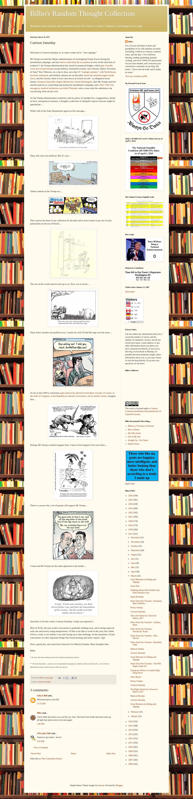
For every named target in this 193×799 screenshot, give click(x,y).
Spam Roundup (137, 597)
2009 (130, 751)
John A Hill (42, 696)
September (135, 550)
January (134, 716)
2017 (130, 534)
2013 (130, 734)
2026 (130, 495)
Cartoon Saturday (44, 682)
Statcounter (130, 292)
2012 (130, 738)
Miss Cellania (133, 430)
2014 (130, 730)
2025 (130, 500)
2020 (130, 521)
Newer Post (36, 753)
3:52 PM (40, 741)
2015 (130, 726)
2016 (130, 721)
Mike (39, 713)
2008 (130, 755)
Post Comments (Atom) (52, 759)
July (133, 559)
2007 (130, 760)
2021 (130, 517)
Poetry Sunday (136, 607)
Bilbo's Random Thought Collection (82, 13)
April (133, 572)
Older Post (110, 753)
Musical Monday (137, 696)
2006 (130, 764)
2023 (130, 508)
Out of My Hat (134, 437)
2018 (130, 529)
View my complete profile (136, 76)
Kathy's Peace (134, 444)
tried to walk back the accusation (74, 62)
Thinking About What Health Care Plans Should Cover (145, 591)
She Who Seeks (134, 433)
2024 (130, 504)
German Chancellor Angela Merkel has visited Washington (64, 81)
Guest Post (134, 586)
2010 (130, 747)
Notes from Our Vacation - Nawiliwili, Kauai (141, 630)
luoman (101, 785)
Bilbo (130, 42)
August (134, 555)
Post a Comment (41, 747)
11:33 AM (41, 704)
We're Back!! (135, 677)
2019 (130, 525)
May (133, 567)
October (134, 546)
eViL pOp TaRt (44, 733)
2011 (130, 743)
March (134, 576)
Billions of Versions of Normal (141, 426)
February (135, 712)
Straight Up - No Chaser (138, 440)
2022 (130, 512)
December (135, 537)
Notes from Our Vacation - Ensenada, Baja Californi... (146, 602)
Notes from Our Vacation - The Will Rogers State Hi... (145, 665)
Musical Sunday (137, 649)
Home (73, 753)
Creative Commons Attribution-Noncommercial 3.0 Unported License (143, 411)
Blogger (119, 785)
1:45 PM (40, 724)
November (135, 542)
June (133, 563)
